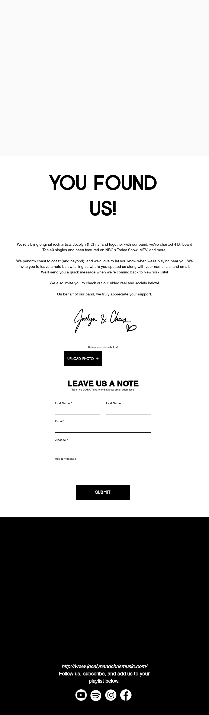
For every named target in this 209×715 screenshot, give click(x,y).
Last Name (113, 403)
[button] (83, 358)
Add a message (65, 458)
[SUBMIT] (103, 492)
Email (58, 421)
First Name (62, 403)
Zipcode (60, 439)
